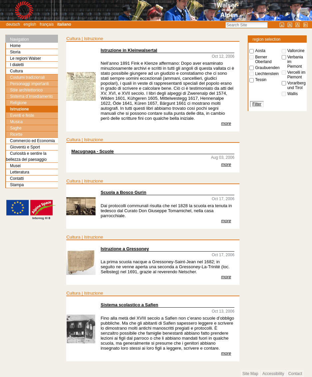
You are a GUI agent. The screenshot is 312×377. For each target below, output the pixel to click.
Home (15, 45)
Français (47, 24)
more (226, 123)
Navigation (19, 39)
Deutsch (13, 24)
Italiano (64, 24)
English (30, 24)
